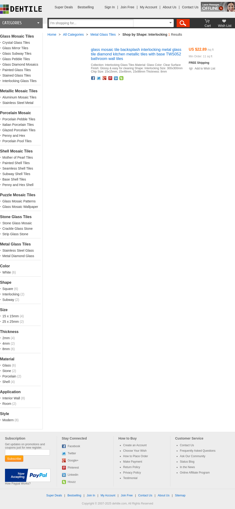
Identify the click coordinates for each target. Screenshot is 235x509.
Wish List (224, 26)
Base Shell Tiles (14, 179)
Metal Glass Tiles (15, 244)
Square (8, 289)
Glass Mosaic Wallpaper (20, 207)
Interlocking (11, 294)
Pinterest (110, 78)
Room (7, 404)
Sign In (109, 7)
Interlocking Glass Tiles (19, 81)
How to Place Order (135, 456)
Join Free (127, 7)
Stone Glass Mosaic (17, 223)
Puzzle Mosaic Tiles (17, 195)
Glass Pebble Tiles (16, 59)
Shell (6, 382)
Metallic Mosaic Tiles (19, 91)
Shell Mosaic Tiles (16, 151)
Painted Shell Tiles (16, 163)
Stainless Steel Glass (18, 250)
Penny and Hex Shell (17, 185)
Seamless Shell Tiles (17, 168)
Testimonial (130, 478)
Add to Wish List (205, 68)
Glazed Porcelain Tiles (18, 130)
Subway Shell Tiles (16, 174)
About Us (170, 7)
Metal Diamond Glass (18, 256)
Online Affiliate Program (195, 472)
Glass (7, 365)
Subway (8, 300)
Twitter (99, 78)
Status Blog (187, 461)
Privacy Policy (132, 472)
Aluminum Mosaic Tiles (19, 97)
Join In (91, 495)
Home (51, 34)
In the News (187, 467)
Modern (8, 420)
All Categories (73, 34)
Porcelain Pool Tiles (17, 141)
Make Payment (132, 461)
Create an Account (135, 445)
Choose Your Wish (135, 450)
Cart (208, 26)
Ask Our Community (192, 456)
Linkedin (116, 78)
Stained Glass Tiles (16, 75)
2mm (6, 338)
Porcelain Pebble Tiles (18, 119)
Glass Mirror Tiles (15, 48)
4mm (6, 343)
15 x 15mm (11, 316)
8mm (6, 349)
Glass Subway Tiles (16, 53)
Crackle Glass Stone (17, 228)
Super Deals (64, 7)
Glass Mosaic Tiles (17, 36)
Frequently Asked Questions (198, 450)
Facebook (93, 78)
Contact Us (190, 7)
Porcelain (9, 376)
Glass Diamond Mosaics (20, 64)
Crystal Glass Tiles (16, 42)
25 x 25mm (11, 321)
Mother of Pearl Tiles (17, 157)
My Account (148, 7)
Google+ (104, 78)
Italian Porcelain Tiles (18, 125)
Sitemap (180, 495)
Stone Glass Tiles (16, 217)
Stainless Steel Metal (17, 103)
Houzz (121, 78)
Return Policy (131, 467)
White (7, 272)
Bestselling (86, 7)
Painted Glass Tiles (16, 70)
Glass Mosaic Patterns (19, 201)
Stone (7, 371)
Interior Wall (11, 398)
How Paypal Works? (18, 483)
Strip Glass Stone (15, 234)
